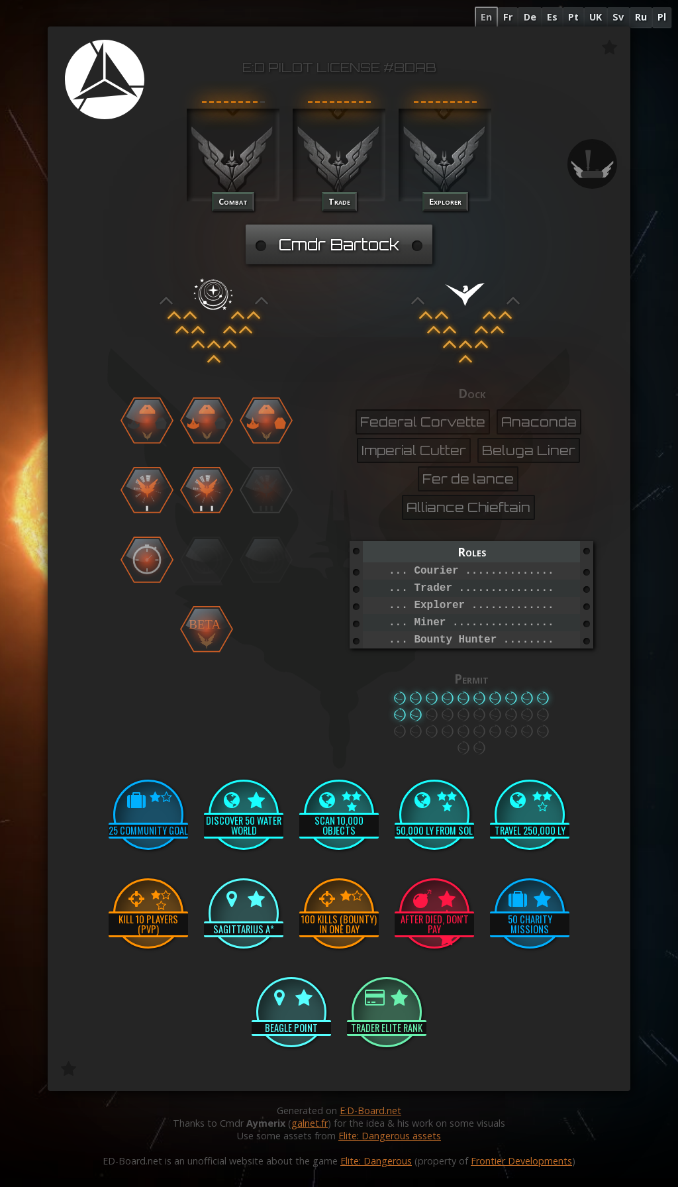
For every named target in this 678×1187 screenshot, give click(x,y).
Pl (661, 17)
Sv (618, 17)
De (530, 17)
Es (552, 17)
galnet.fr (309, 1123)
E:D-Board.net (370, 1110)
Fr (507, 17)
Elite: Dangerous (376, 1161)
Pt (573, 17)
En (486, 17)
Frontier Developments (521, 1161)
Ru (641, 17)
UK (595, 17)
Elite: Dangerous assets (389, 1135)
